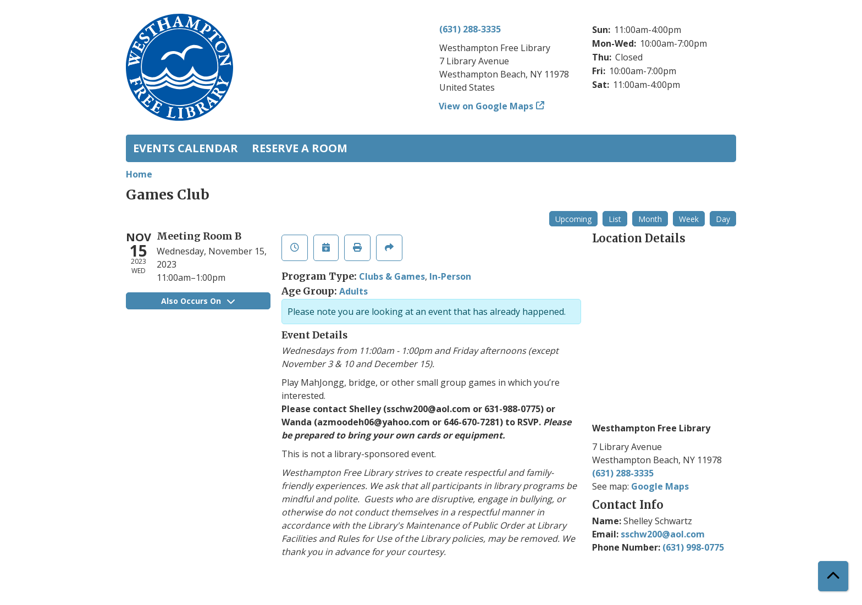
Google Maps (660, 486)
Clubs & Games (392, 276)
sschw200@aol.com (663, 534)
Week (689, 219)
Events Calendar (185, 148)
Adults (353, 291)
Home (139, 174)
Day (723, 219)
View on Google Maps (486, 106)
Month (650, 219)
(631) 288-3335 (470, 29)
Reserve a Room (299, 148)
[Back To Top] (833, 576)
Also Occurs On (198, 301)
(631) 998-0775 (693, 547)
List (615, 219)
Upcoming (573, 219)
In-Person (450, 276)
